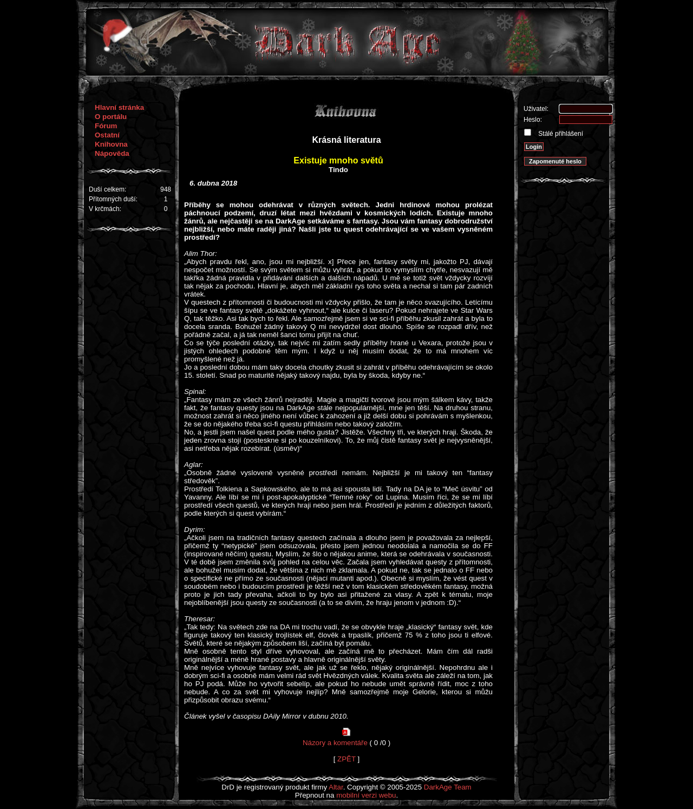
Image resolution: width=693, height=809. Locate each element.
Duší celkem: (107, 189)
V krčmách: (105, 209)
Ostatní (107, 135)
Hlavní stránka (119, 107)
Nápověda (112, 153)
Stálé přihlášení (560, 133)
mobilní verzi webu (366, 795)
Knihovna (111, 144)
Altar (336, 787)
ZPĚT (346, 759)
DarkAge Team (448, 787)
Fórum (106, 126)
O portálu (111, 117)
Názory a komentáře (335, 743)
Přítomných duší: (113, 199)
